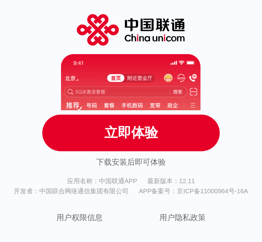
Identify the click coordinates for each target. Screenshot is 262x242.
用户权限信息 (79, 217)
